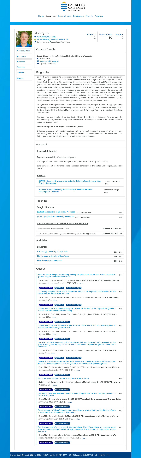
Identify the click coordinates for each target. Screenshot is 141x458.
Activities (99, 16)
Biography (21, 56)
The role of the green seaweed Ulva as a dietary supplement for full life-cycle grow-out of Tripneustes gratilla (76, 394)
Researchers (50, 16)
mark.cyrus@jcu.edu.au (46, 37)
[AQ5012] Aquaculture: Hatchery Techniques (55, 217)
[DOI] (74, 283)
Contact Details (23, 51)
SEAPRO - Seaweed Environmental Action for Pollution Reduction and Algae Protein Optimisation (70, 182)
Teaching (21, 67)
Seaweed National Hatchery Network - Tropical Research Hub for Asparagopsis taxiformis (66, 190)
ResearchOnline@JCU (74, 288)
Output (20, 78)
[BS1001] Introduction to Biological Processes (56, 212)
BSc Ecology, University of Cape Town (52, 251)
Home (41, 16)
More (81, 283)
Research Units (64, 16)
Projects (89, 16)
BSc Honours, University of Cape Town (53, 256)
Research (21, 62)
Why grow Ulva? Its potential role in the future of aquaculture (63, 378)
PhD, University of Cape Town (49, 260)
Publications (78, 16)
